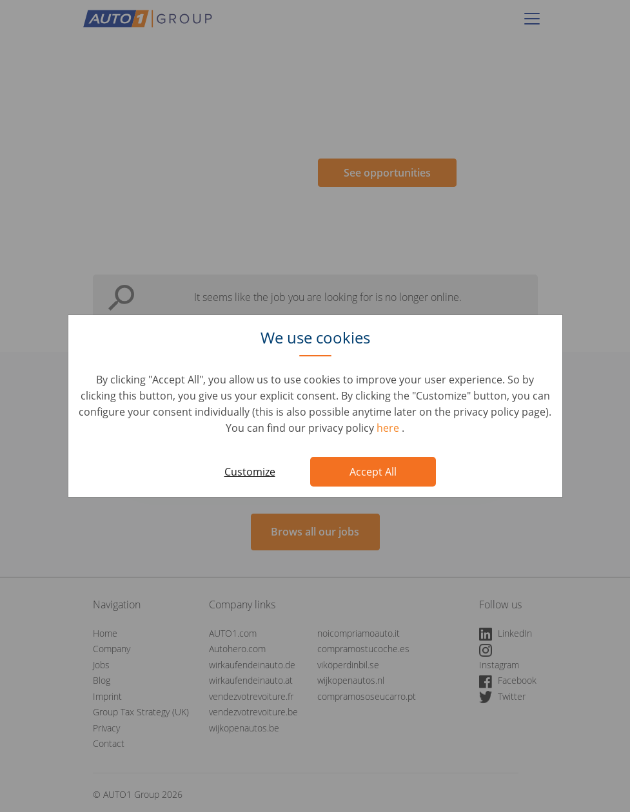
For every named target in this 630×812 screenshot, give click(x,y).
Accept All (373, 472)
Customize (249, 472)
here (389, 428)
